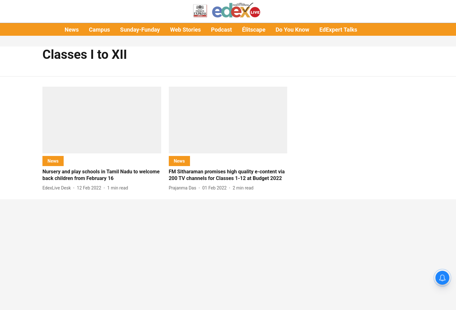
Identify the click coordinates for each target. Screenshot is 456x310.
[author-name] (57, 188)
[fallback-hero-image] (101, 120)
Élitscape (253, 29)
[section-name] (53, 161)
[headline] (101, 175)
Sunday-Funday (140, 29)
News (72, 29)
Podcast (221, 29)
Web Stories (185, 29)
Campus (99, 29)
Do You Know (292, 29)
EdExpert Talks (338, 29)
